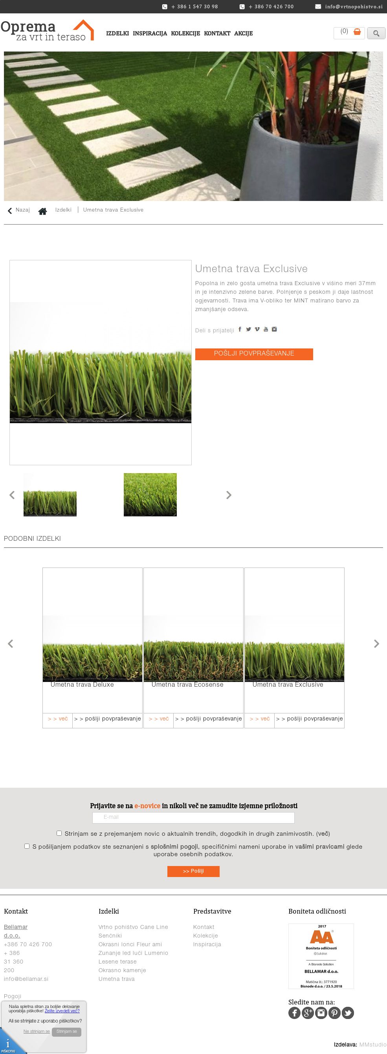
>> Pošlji (193, 871)
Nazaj (19, 211)
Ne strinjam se (37, 1032)
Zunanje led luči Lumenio (134, 953)
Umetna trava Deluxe (82, 685)
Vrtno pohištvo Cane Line (133, 928)
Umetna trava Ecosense (188, 685)
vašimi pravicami (320, 847)
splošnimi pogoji (174, 847)
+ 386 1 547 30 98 (190, 6)
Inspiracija (150, 33)
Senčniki (110, 936)
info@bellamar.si (26, 979)
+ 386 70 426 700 (266, 6)
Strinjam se (67, 1032)
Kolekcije (185, 33)
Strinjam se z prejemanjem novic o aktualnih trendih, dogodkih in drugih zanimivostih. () (197, 834)
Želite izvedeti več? (62, 1011)
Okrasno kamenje (122, 971)
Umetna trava (117, 979)
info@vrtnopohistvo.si (349, 6)
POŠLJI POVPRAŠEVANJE (254, 354)
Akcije (243, 33)
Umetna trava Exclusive (113, 210)
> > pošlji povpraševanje (107, 719)
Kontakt (217, 33)
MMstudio (373, 1045)
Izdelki (117, 33)
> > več (58, 719)
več (323, 834)
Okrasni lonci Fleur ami (130, 945)
